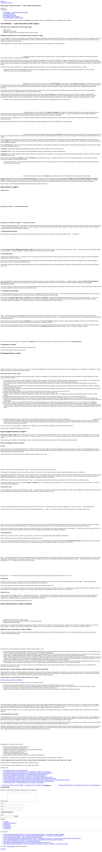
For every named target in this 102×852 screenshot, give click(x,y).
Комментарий (4, 802)
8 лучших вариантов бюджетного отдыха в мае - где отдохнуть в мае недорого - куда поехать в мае (29, 781)
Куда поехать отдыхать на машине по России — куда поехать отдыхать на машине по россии (27, 844)
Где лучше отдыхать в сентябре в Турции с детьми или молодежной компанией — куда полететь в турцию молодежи (33, 837)
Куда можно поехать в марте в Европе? (13, 17)
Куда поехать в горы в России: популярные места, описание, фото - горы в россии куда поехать (28, 773)
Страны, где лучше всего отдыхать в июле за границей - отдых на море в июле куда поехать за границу (30, 778)
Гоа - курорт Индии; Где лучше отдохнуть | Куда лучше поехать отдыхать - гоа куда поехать (27, 771)
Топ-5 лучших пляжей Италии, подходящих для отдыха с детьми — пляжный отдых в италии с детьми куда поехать (33, 841)
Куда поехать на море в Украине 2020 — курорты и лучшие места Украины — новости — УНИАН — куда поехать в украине (36, 845)
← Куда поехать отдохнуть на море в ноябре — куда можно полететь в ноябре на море (23, 785)
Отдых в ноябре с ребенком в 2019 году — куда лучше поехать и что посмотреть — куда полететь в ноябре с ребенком (34, 836)
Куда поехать (7, 826)
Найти (16, 818)
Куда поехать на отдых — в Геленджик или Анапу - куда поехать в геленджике (24, 782)
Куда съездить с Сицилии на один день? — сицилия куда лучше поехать (22, 842)
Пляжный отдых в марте (10, 15)
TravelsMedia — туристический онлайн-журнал (16, 12)
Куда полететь (7, 827)
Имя (2, 805)
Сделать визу (7, 830)
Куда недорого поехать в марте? (12, 16)
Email (2, 808)
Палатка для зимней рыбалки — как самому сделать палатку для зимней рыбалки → (79, 785)
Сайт (2, 811)
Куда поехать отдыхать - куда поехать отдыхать (16, 770)
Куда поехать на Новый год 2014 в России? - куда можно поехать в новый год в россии (26, 774)
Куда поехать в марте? (9, 13)
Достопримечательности (10, 824)
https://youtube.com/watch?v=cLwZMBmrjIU (12, 680)
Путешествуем (7, 828)
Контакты (3, 850)
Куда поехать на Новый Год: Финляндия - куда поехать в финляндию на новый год (25, 775)
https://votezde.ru (11, 848)
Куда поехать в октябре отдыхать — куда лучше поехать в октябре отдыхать (23, 838)
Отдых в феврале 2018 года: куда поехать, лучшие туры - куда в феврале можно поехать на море (28, 777)
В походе (6, 823)
